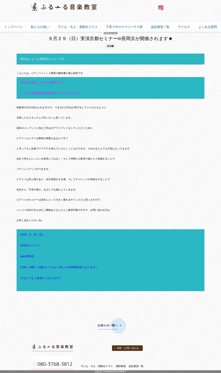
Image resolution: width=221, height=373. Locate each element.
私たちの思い (40, 27)
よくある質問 (207, 27)
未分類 (110, 46)
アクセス (184, 27)
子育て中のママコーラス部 (124, 27)
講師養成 (121, 366)
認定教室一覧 (160, 27)
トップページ (13, 27)
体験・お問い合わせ (126, 348)
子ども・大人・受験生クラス (78, 27)
